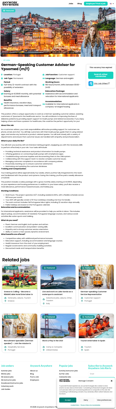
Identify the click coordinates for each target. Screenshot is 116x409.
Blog (79, 3)
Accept (68, 400)
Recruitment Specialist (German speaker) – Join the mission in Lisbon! (18, 343)
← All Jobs (5, 60)
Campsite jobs (65, 377)
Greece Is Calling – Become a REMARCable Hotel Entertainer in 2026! (18, 294)
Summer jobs (6, 371)
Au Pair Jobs (64, 374)
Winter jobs (5, 374)
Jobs (71, 3)
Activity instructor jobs (68, 371)
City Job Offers (102, 83)
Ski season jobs (7, 377)
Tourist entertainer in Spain (93, 340)
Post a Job (34, 377)
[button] (111, 381)
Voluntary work (7, 386)
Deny (86, 400)
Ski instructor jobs (8, 380)
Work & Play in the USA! (52, 340)
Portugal (17, 74)
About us (34, 371)
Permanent (18, 78)
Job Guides (5, 389)
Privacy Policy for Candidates (90, 405)
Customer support (67, 74)
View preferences (104, 400)
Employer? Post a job (95, 3)
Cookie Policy (75, 405)
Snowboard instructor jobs (12, 383)
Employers (34, 380)
